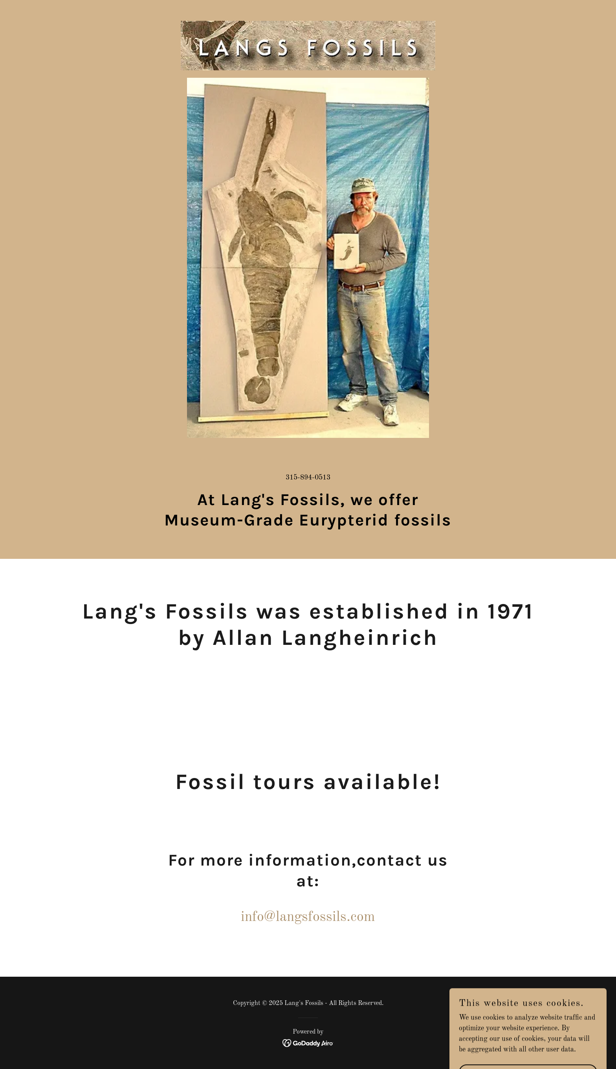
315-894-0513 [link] (308, 477)
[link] (308, 9)
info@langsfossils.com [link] (308, 917)
